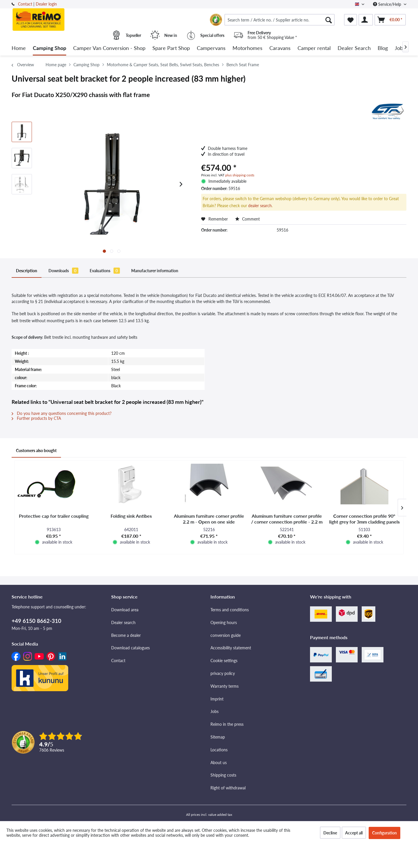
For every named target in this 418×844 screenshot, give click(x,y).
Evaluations (105, 271)
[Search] (328, 20)
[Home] (19, 48)
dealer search (260, 205)
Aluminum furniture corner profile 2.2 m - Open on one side (209, 518)
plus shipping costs (239, 175)
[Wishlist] (350, 20)
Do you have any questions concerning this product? (61, 413)
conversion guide (225, 635)
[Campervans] (211, 48)
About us (218, 762)
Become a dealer (126, 635)
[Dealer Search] (354, 48)
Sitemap (217, 736)
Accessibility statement (230, 647)
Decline (330, 832)
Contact (25, 3)
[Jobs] (400, 48)
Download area (124, 609)
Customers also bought (36, 450)
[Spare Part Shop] (171, 48)
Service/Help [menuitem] (387, 4)
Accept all (354, 832)
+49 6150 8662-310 (36, 620)
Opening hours (223, 622)
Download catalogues (130, 647)
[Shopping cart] (390, 20)
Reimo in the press (227, 724)
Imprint (217, 698)
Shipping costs (223, 775)
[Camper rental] (314, 48)
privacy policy (222, 673)
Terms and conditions (229, 609)
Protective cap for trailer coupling (54, 516)
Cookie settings (223, 660)
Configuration (384, 832)
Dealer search (123, 622)
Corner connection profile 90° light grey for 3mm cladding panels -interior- (364, 519)
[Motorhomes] (247, 48)
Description (26, 270)
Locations (219, 749)
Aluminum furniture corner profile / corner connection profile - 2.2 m (286, 518)
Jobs (214, 711)
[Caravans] (280, 48)
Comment (247, 218)
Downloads (63, 271)
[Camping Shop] (49, 48)
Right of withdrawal (228, 787)
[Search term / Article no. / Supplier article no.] (279, 20)
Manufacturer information (154, 270)
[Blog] (383, 48)
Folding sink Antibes (131, 516)
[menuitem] (279, 20)
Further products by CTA (36, 418)
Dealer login (46, 3)
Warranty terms (224, 686)
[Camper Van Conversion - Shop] (109, 48)
